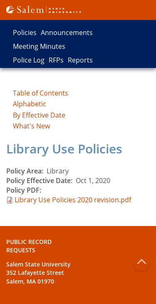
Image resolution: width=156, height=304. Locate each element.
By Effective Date (39, 115)
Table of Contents (40, 93)
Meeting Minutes (39, 46)
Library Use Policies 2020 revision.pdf (73, 199)
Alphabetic (29, 103)
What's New (31, 126)
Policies (25, 32)
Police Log (29, 60)
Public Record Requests (29, 246)
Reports (80, 60)
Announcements (67, 32)
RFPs (56, 60)
